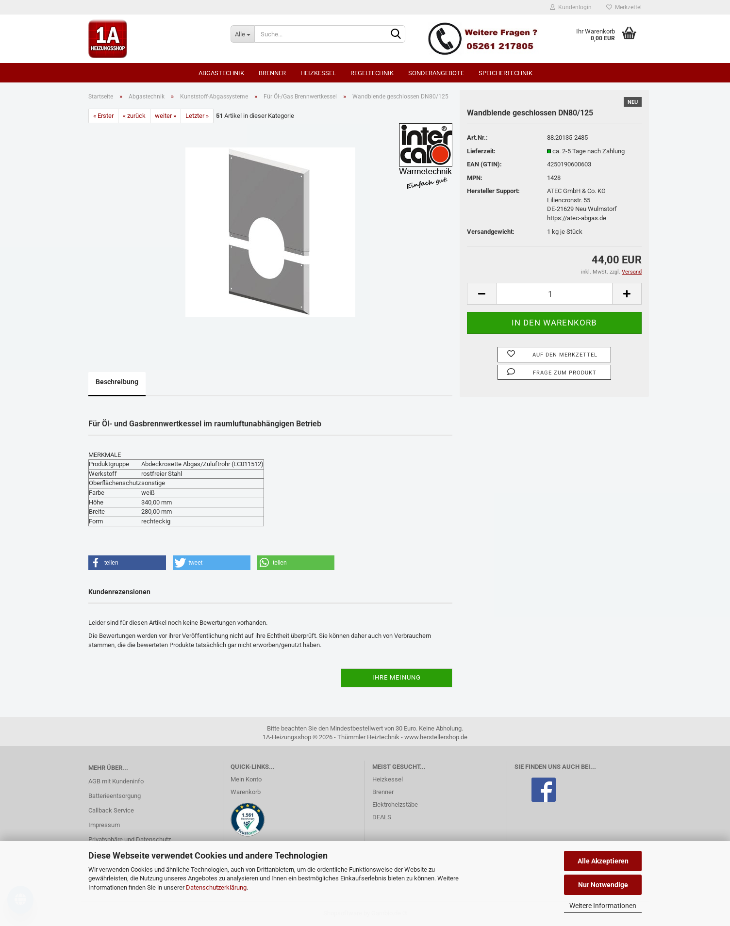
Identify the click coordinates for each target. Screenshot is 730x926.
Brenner (272, 73)
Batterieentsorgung (114, 795)
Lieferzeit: (481, 151)
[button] (127, 562)
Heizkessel (318, 73)
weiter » (165, 115)
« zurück (134, 115)
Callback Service (111, 810)
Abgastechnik (221, 73)
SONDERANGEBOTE (436, 73)
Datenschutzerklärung (216, 887)
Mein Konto (246, 779)
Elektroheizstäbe (395, 804)
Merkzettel (624, 7)
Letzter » (197, 115)
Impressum (104, 825)
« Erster (103, 115)
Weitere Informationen (602, 906)
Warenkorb (246, 792)
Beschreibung (117, 382)
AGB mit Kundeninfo (116, 781)
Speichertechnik (505, 73)
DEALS (381, 817)
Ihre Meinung (396, 677)
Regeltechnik (372, 73)
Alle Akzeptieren (603, 861)
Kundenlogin (571, 7)
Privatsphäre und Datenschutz (129, 839)
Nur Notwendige (603, 885)
